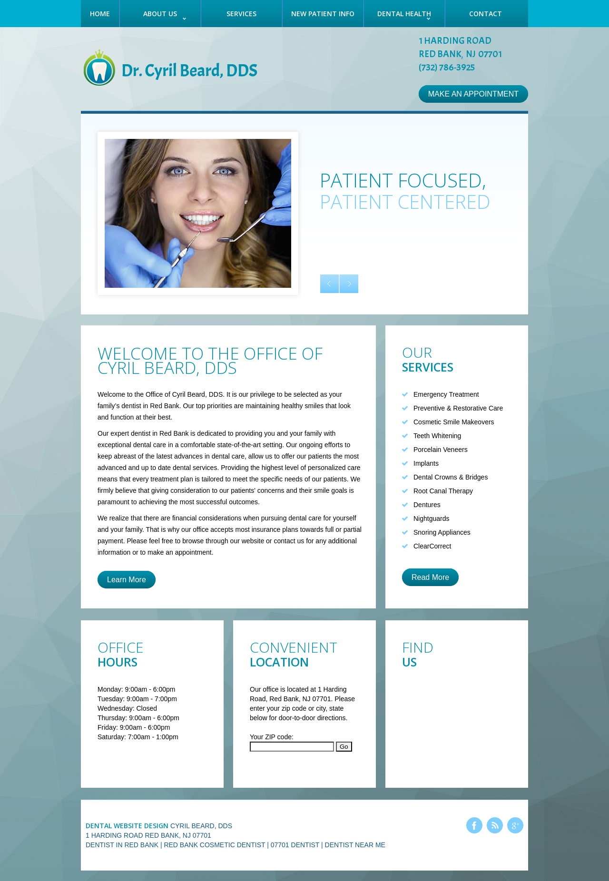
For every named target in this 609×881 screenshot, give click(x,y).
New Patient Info (322, 13)
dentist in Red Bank (159, 433)
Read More (430, 577)
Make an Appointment (473, 94)
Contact (485, 13)
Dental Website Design (127, 825)
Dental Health (404, 13)
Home (100, 13)
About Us (160, 13)
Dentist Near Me (355, 845)
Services (241, 13)
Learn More (126, 580)
